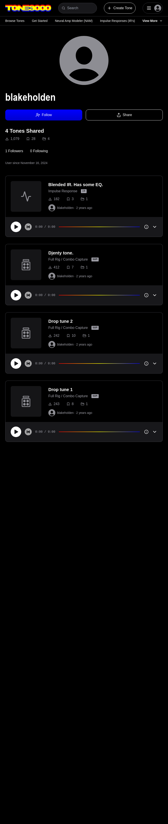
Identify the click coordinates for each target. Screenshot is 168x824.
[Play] (16, 227)
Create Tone (119, 8)
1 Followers (14, 151)
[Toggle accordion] (154, 226)
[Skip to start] (28, 226)
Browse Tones (14, 21)
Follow (44, 115)
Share (124, 115)
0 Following (39, 151)
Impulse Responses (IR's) (117, 21)
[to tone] (26, 196)
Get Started (40, 21)
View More (152, 21)
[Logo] (28, 8)
